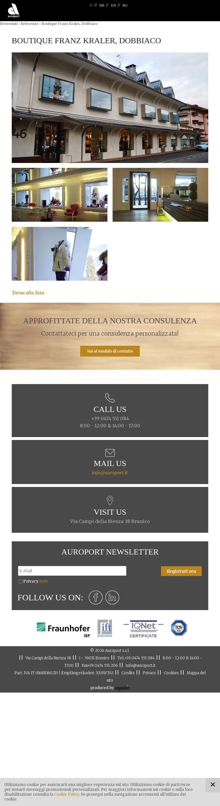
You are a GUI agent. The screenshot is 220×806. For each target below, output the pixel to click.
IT (91, 5)
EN (113, 5)
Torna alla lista (28, 293)
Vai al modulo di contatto (110, 351)
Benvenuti (8, 23)
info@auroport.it (110, 472)
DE (101, 5)
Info (43, 581)
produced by (109, 688)
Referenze (29, 23)
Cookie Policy (66, 794)
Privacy (35, 581)
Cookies (171, 673)
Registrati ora (181, 571)
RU (125, 5)
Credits (128, 673)
